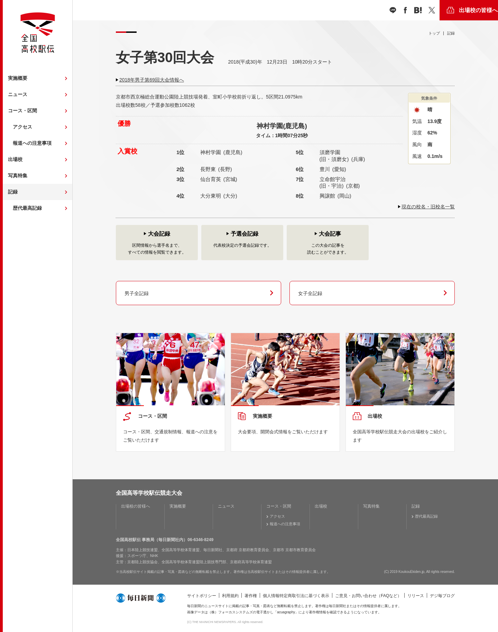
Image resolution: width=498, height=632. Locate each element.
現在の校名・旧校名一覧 (428, 206)
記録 (13, 192)
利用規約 (230, 596)
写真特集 (17, 175)
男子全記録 (136, 293)
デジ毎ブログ (442, 596)
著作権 (251, 596)
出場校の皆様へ (478, 10)
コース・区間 (22, 110)
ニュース (17, 94)
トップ (434, 33)
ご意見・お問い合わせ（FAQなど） (368, 596)
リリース (415, 596)
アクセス (22, 127)
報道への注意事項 (32, 143)
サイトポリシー (201, 596)
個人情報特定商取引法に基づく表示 (296, 596)
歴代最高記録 (27, 208)
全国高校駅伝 (37, 32)
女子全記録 (310, 293)
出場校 (15, 159)
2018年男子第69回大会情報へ (151, 80)
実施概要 (17, 78)
